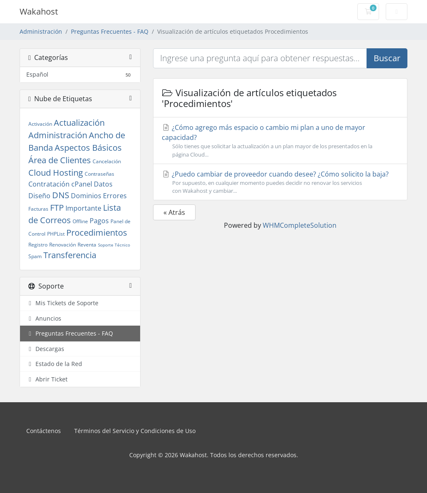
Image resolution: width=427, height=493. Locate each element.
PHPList (56, 233)
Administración (41, 31)
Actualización (79, 122)
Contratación (49, 184)
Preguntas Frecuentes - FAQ (109, 31)
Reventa (87, 244)
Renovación (62, 244)
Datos (103, 184)
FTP (57, 207)
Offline (80, 221)
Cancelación (107, 161)
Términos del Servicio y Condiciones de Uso (135, 431)
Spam (35, 256)
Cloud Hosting (55, 172)
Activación (40, 123)
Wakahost (39, 11)
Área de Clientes (59, 160)
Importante (83, 208)
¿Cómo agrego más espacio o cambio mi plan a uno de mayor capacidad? (280, 140)
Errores (115, 195)
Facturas (38, 208)
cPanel (81, 184)
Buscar (387, 58)
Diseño (39, 195)
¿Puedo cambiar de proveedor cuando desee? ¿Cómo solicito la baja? (280, 182)
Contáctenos (43, 431)
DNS (60, 195)
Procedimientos (96, 232)
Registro (38, 244)
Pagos (99, 220)
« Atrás (174, 212)
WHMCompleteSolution (300, 225)
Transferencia (69, 255)
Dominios (86, 195)
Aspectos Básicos (88, 147)
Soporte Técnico (114, 245)
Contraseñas (99, 173)
